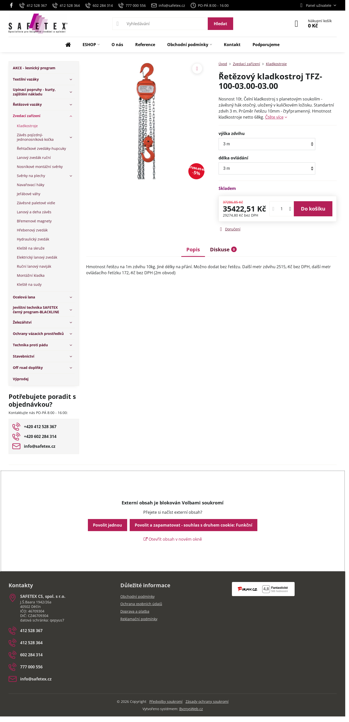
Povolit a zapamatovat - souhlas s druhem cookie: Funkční (193, 525)
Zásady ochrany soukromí (207, 701)
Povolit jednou (107, 525)
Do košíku (313, 208)
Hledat (220, 23)
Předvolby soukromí (166, 701)
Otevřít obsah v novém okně (173, 539)
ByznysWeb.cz (191, 708)
